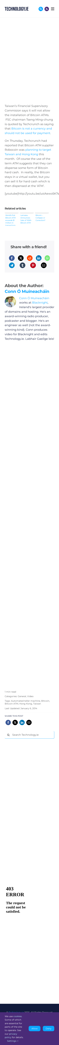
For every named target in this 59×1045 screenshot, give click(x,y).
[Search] (8, 735)
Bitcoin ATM (11, 703)
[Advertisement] (28, 789)
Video (30, 696)
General (22, 696)
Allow (34, 1028)
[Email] (43, 265)
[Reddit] (29, 258)
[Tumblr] (22, 265)
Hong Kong (25, 703)
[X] (20, 258)
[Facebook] (11, 258)
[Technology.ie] (16, 8)
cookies (17, 1016)
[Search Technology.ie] (29, 735)
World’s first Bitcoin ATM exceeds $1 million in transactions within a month (10, 220)
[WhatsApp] (47, 258)
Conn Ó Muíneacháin (27, 291)
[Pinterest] (33, 265)
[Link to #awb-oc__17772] (41, 9)
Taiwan (37, 703)
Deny (48, 1028)
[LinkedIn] (38, 258)
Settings (12, 1041)
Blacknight (40, 302)
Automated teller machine (25, 700)
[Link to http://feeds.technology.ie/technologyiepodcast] (47, 9)
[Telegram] (11, 265)
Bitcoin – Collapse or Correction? (40, 217)
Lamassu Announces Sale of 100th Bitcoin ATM (25, 219)
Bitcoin (45, 700)
